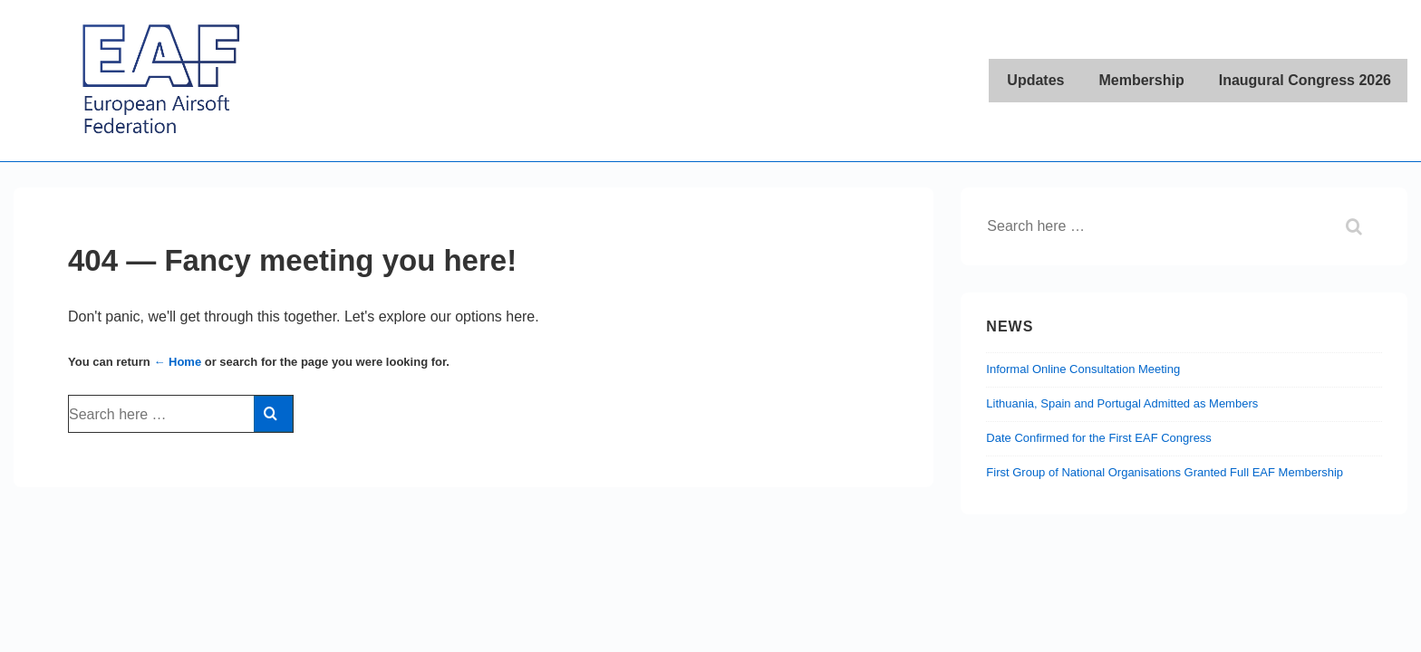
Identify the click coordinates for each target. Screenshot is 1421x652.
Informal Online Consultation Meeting (1083, 369)
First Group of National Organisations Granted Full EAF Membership (1164, 472)
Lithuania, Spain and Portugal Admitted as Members (1122, 403)
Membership (1141, 80)
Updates (1035, 80)
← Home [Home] (177, 362)
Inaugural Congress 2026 (1305, 80)
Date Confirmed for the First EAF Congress (1099, 438)
